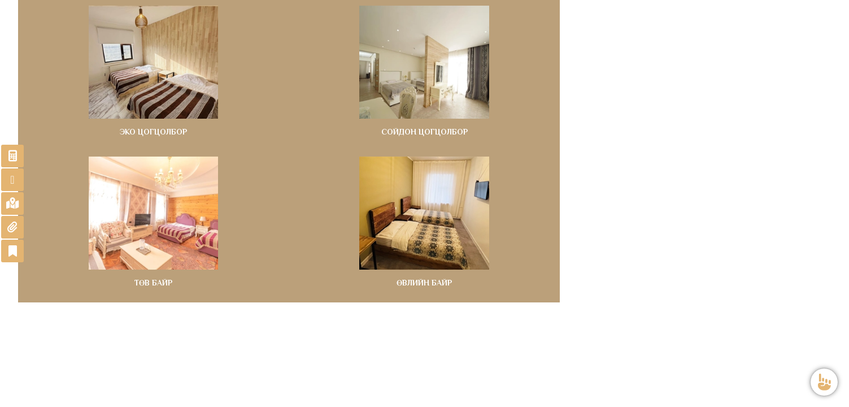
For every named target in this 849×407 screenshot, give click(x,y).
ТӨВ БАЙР (153, 282)
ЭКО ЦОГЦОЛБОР (153, 131)
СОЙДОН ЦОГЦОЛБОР (424, 131)
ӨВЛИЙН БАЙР (424, 282)
